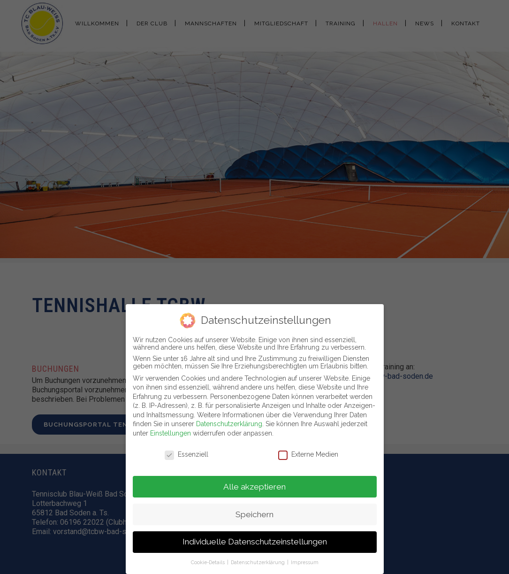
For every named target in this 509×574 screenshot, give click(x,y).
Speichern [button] (254, 512)
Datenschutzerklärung (229, 422)
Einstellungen (170, 431)
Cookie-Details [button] (208, 560)
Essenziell (186, 452)
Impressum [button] (305, 560)
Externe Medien (308, 452)
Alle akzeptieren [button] (254, 484)
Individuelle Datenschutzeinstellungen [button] (254, 539)
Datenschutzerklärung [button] (258, 560)
